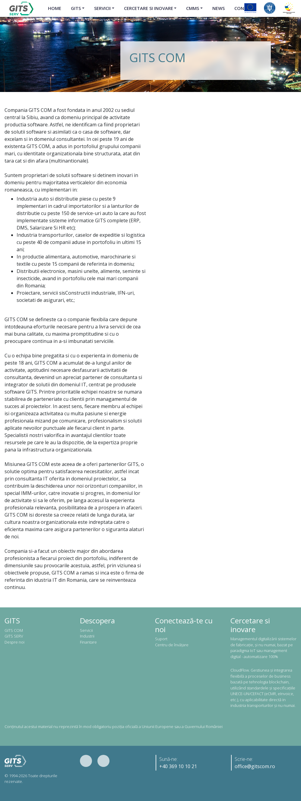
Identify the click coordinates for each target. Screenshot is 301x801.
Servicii (86, 630)
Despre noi (14, 642)
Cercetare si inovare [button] (148, 8)
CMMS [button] (192, 8)
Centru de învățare (172, 644)
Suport (161, 638)
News (218, 8)
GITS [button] (76, 8)
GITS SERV (14, 636)
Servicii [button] (102, 8)
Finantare (88, 642)
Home (54, 8)
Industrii (87, 636)
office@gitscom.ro (255, 766)
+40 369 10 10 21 (178, 766)
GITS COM (14, 630)
